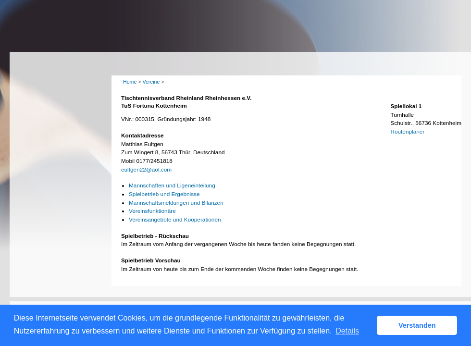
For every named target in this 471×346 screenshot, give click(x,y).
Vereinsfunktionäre (152, 211)
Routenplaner (407, 131)
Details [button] (347, 331)
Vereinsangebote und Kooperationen (175, 219)
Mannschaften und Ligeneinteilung (172, 185)
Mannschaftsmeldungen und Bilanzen (176, 202)
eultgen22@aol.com (146, 169)
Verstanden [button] (417, 325)
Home (129, 82)
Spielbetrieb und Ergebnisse (164, 194)
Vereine (151, 82)
